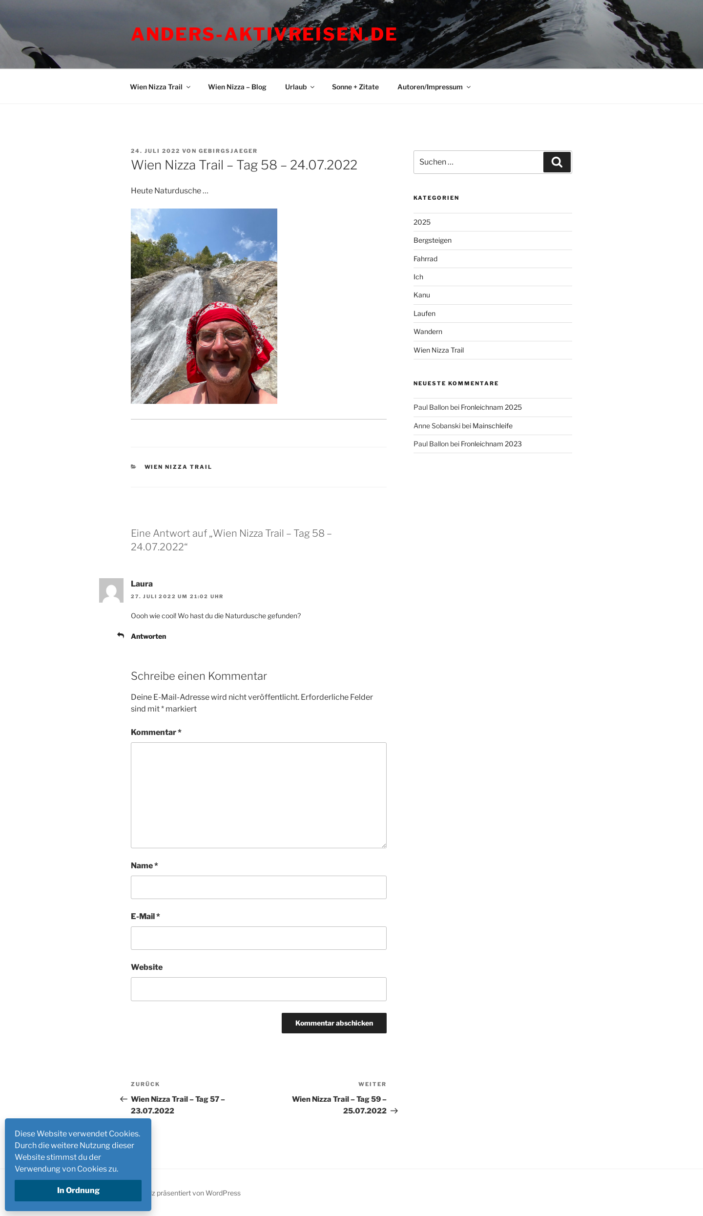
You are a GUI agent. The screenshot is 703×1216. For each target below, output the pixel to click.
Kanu (422, 295)
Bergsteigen (433, 240)
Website (147, 967)
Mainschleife (493, 425)
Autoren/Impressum (434, 87)
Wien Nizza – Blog (237, 87)
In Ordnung (78, 1190)
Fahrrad (425, 258)
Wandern (428, 331)
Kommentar (156, 732)
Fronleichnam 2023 (491, 444)
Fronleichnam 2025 (491, 407)
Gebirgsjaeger (228, 150)
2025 (422, 222)
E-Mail (145, 916)
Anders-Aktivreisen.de (264, 34)
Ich (418, 277)
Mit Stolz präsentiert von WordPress (184, 1193)
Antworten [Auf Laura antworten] (148, 636)
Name (144, 865)
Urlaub (300, 87)
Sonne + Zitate (355, 87)
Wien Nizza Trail (161, 87)
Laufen (424, 313)
